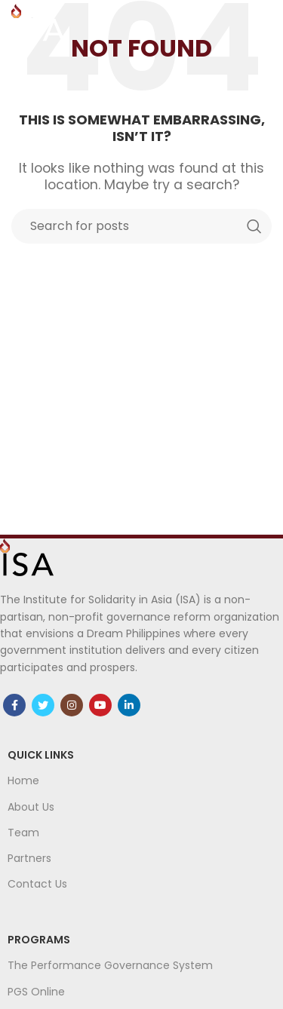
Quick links (41, 754)
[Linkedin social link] (129, 705)
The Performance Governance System (110, 965)
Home (23, 780)
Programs (39, 939)
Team (23, 832)
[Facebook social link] (14, 705)
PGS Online (36, 991)
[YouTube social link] (100, 705)
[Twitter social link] (43, 705)
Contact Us (37, 883)
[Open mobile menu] (264, 23)
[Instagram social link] (71, 705)
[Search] (141, 226)
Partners (29, 858)
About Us (31, 806)
